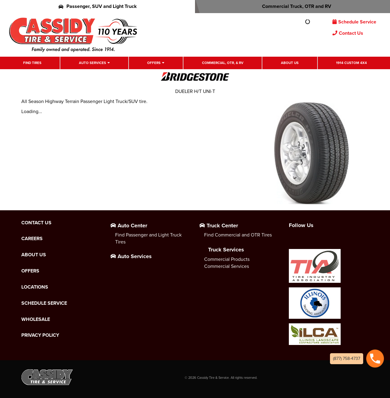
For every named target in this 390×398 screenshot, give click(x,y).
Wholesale (35, 319)
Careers (32, 238)
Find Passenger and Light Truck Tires (148, 238)
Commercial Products (227, 259)
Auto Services (92, 62)
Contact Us (347, 33)
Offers (154, 62)
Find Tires (32, 62)
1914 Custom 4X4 (351, 62)
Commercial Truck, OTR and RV (292, 6)
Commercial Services (226, 266)
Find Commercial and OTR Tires (238, 234)
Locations (34, 287)
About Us (290, 62)
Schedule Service (354, 21)
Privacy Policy (40, 335)
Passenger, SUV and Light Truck (97, 6)
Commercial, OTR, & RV (222, 62)
